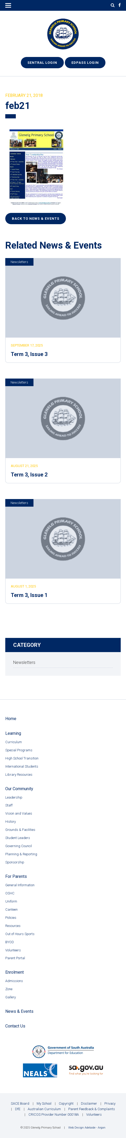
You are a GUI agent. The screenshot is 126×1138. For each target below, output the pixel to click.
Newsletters (19, 262)
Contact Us (15, 1026)
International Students (21, 766)
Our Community (19, 788)
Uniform (11, 901)
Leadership (13, 797)
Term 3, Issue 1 (29, 595)
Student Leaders (17, 838)
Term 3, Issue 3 (29, 354)
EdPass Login (85, 63)
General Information (20, 885)
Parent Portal (15, 958)
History (10, 822)
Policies (10, 918)
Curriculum (13, 742)
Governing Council (18, 846)
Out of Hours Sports (20, 934)
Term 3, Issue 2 (29, 474)
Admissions (14, 981)
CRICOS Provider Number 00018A (53, 1114)
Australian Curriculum (44, 1109)
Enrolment (14, 972)
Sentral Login (42, 63)
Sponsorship (14, 862)
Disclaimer (89, 1103)
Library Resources (18, 775)
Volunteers (13, 950)
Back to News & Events (35, 219)
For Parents (16, 876)
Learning (13, 733)
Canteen (11, 909)
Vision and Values (18, 813)
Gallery (10, 997)
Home (10, 718)
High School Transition (21, 758)
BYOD (9, 942)
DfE (17, 1109)
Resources (13, 926)
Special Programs (18, 750)
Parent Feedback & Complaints (91, 1109)
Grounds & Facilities (20, 830)
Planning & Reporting (21, 854)
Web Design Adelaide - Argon (86, 1127)
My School (44, 1103)
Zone (8, 989)
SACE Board (20, 1103)
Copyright (66, 1103)
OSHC (9, 893)
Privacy (109, 1103)
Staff (9, 805)
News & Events (19, 1011)
